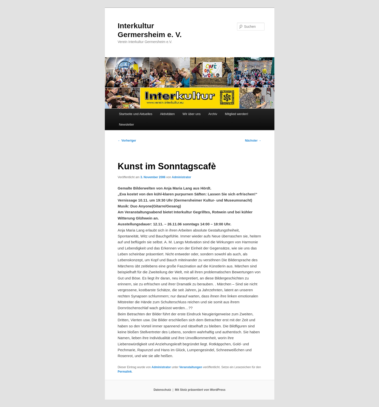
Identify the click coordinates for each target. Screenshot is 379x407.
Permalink (125, 371)
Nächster (253, 140)
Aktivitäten (167, 114)
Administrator (181, 177)
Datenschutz (162, 390)
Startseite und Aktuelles (135, 114)
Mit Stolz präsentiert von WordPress (200, 390)
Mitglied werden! (236, 114)
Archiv (212, 114)
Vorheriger (127, 140)
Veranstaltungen (190, 367)
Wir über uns (191, 114)
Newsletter (126, 124)
